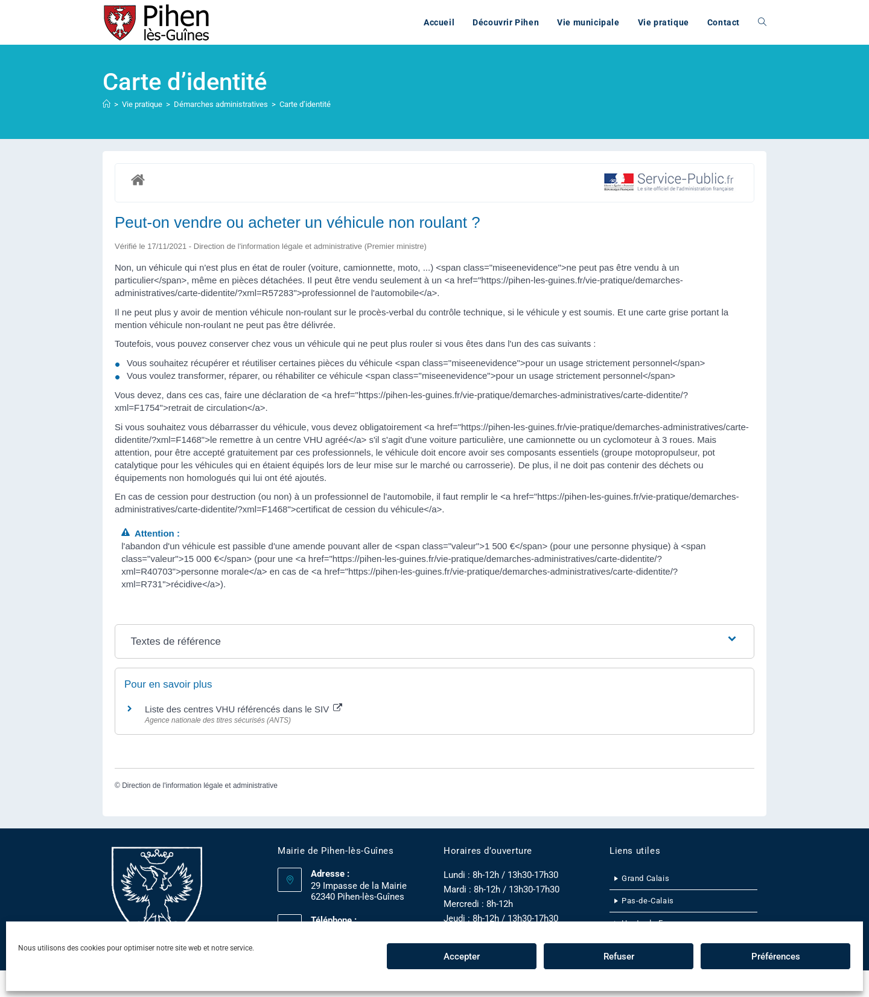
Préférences (775, 956)
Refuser (618, 956)
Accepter (462, 956)
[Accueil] (106, 104)
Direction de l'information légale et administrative (200, 785)
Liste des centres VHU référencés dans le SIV (243, 709)
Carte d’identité (305, 104)
